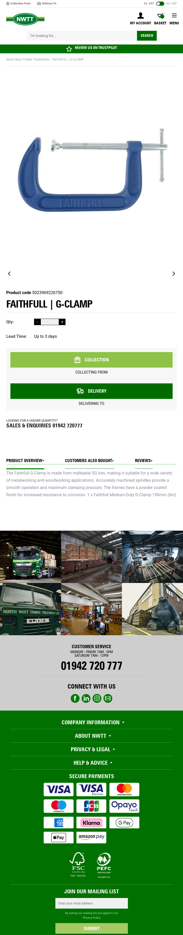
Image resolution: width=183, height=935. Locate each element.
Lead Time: (16, 336)
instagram (97, 698)
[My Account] (140, 19)
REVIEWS (143, 460)
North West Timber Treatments (27, 59)
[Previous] (9, 274)
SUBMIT (92, 928)
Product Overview (24, 460)
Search (147, 35)
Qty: (10, 321)
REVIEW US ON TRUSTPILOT (96, 48)
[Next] (174, 274)
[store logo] (25, 19)
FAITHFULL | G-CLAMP (68, 59)
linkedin (86, 698)
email (107, 698)
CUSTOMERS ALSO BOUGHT (88, 460)
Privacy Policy (91, 917)
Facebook (75, 698)
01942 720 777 (91, 665)
